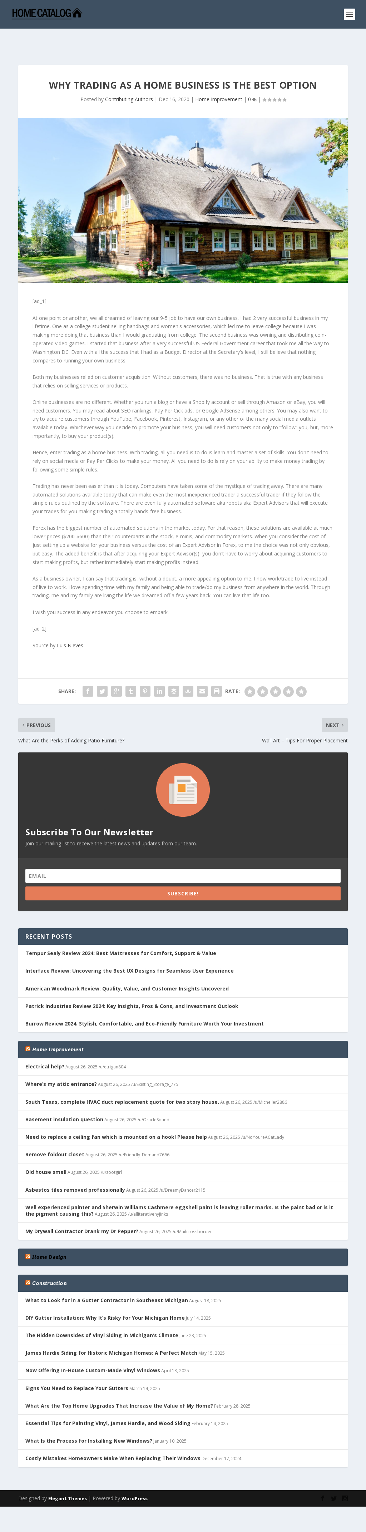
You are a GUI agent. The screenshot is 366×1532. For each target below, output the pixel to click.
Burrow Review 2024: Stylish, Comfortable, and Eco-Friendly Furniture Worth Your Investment (144, 1001)
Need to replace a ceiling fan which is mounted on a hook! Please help (116, 1114)
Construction (49, 1261)
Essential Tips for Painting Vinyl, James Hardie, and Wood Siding (108, 1401)
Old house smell (45, 1149)
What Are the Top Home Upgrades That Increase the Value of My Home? (119, 1383)
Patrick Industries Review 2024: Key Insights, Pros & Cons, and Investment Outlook (131, 983)
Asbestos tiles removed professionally (75, 1167)
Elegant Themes (67, 1476)
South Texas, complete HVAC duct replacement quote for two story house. (122, 1079)
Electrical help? (44, 1044)
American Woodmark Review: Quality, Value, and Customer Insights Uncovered (127, 966)
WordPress (135, 1476)
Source (41, 623)
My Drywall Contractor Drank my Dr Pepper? (81, 1209)
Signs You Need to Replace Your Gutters (76, 1366)
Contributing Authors (129, 77)
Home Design (49, 1235)
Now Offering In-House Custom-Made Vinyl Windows (92, 1348)
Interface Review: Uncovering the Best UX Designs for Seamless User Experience (129, 948)
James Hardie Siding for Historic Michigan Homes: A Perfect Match (111, 1330)
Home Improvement (218, 77)
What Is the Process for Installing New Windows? (88, 1418)
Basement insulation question (64, 1097)
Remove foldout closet (54, 1132)
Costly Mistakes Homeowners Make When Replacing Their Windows (113, 1436)
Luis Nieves (70, 623)
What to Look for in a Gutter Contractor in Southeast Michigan (106, 1278)
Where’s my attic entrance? (61, 1061)
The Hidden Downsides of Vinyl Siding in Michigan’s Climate (101, 1313)
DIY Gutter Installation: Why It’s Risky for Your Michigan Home (105, 1295)
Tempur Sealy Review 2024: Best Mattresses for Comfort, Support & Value (120, 931)
